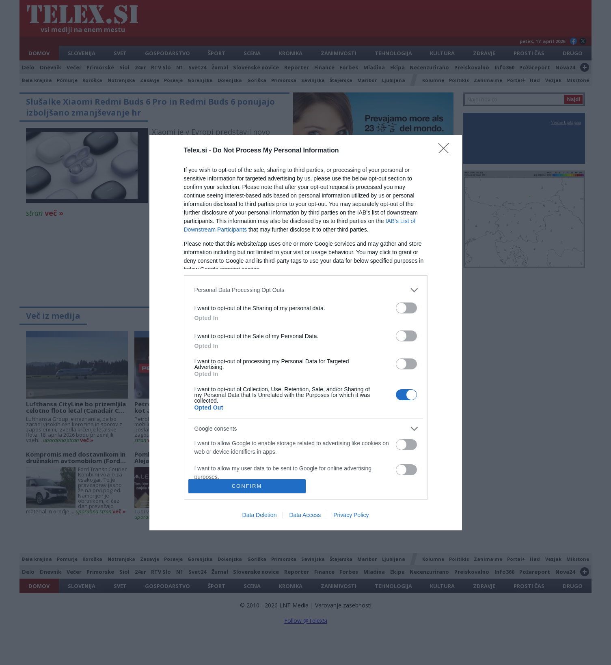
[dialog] (305, 332)
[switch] (406, 307)
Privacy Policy (351, 515)
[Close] (446, 151)
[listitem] (305, 290)
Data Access (305, 515)
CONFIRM (247, 486)
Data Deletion (259, 515)
